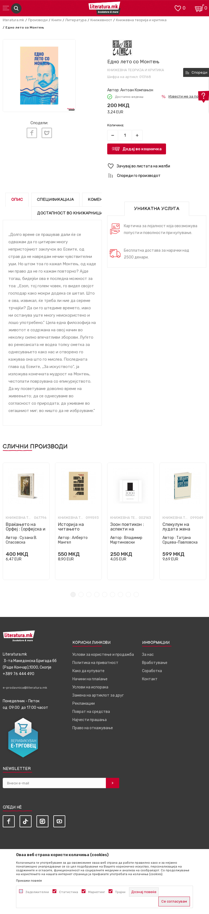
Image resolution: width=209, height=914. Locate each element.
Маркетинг (96, 892)
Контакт (150, 679)
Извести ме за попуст (187, 96)
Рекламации (83, 703)
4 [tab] (96, 594)
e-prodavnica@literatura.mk (25, 688)
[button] (156, 166)
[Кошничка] (199, 8)
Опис (17, 199)
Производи (38, 20)
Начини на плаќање (89, 679)
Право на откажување (92, 728)
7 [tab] (120, 594)
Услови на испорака (90, 687)
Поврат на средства (91, 711)
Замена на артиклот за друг (98, 695)
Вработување (154, 662)
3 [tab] (88, 594)
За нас (148, 654)
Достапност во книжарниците (72, 213)
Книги (56, 20)
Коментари (100, 199)
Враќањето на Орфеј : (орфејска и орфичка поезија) (25, 529)
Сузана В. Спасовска (21, 540)
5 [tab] (104, 594)
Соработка (152, 671)
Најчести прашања (89, 720)
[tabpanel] (26, 521)
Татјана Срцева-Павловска (180, 540)
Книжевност (101, 20)
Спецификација (55, 199)
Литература (76, 20)
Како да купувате (88, 671)
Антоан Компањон (136, 90)
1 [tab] (73, 594)
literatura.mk (13, 20)
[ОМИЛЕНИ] (177, 8)
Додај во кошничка (142, 148)
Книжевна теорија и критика (141, 20)
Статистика (68, 892)
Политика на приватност (95, 662)
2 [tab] (81, 594)
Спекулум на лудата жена (176, 526)
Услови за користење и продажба (103, 654)
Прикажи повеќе (29, 880)
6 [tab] (112, 594)
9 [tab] (136, 594)
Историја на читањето (71, 526)
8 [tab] (128, 594)
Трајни (120, 892)
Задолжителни (37, 892)
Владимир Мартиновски (126, 540)
